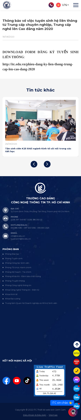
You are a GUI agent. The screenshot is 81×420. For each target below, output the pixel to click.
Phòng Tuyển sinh (13, 258)
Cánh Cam (60, 409)
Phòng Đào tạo (12, 254)
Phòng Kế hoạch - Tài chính (18, 272)
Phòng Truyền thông (15, 281)
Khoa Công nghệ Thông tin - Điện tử (22, 290)
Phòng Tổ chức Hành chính (18, 267)
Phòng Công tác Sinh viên (17, 263)
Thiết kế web (43, 409)
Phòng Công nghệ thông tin (18, 285)
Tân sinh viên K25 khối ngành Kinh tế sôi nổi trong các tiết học (38, 149)
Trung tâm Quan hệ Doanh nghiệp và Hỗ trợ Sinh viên (31, 303)
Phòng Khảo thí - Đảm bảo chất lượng (23, 276)
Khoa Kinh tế (11, 294)
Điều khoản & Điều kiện (34, 415)
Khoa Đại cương (12, 299)
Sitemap (53, 415)
